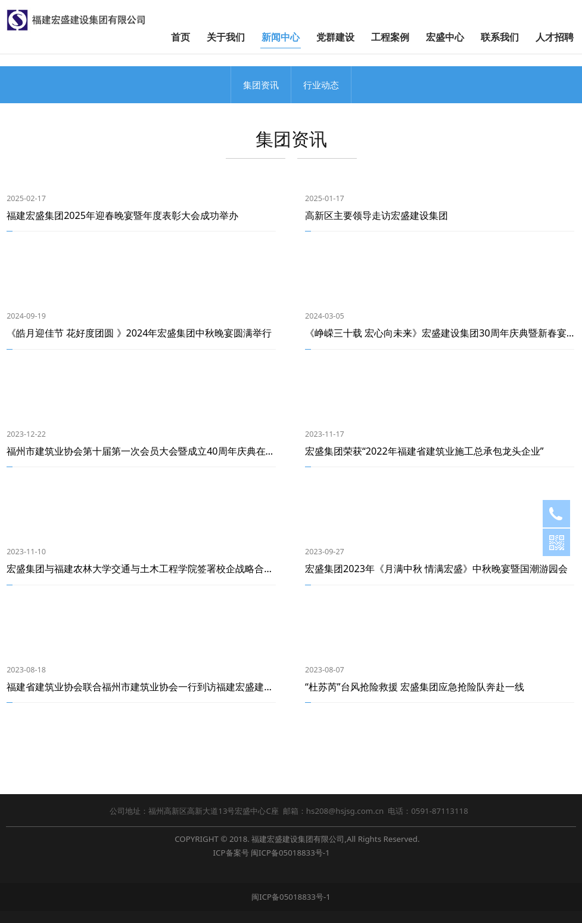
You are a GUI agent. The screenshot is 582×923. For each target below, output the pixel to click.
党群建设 (335, 37)
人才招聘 (555, 37)
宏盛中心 (445, 37)
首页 (180, 37)
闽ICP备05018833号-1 (290, 852)
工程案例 (390, 37)
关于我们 (226, 37)
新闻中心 (281, 37)
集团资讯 (261, 85)
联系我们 (500, 37)
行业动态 (321, 85)
